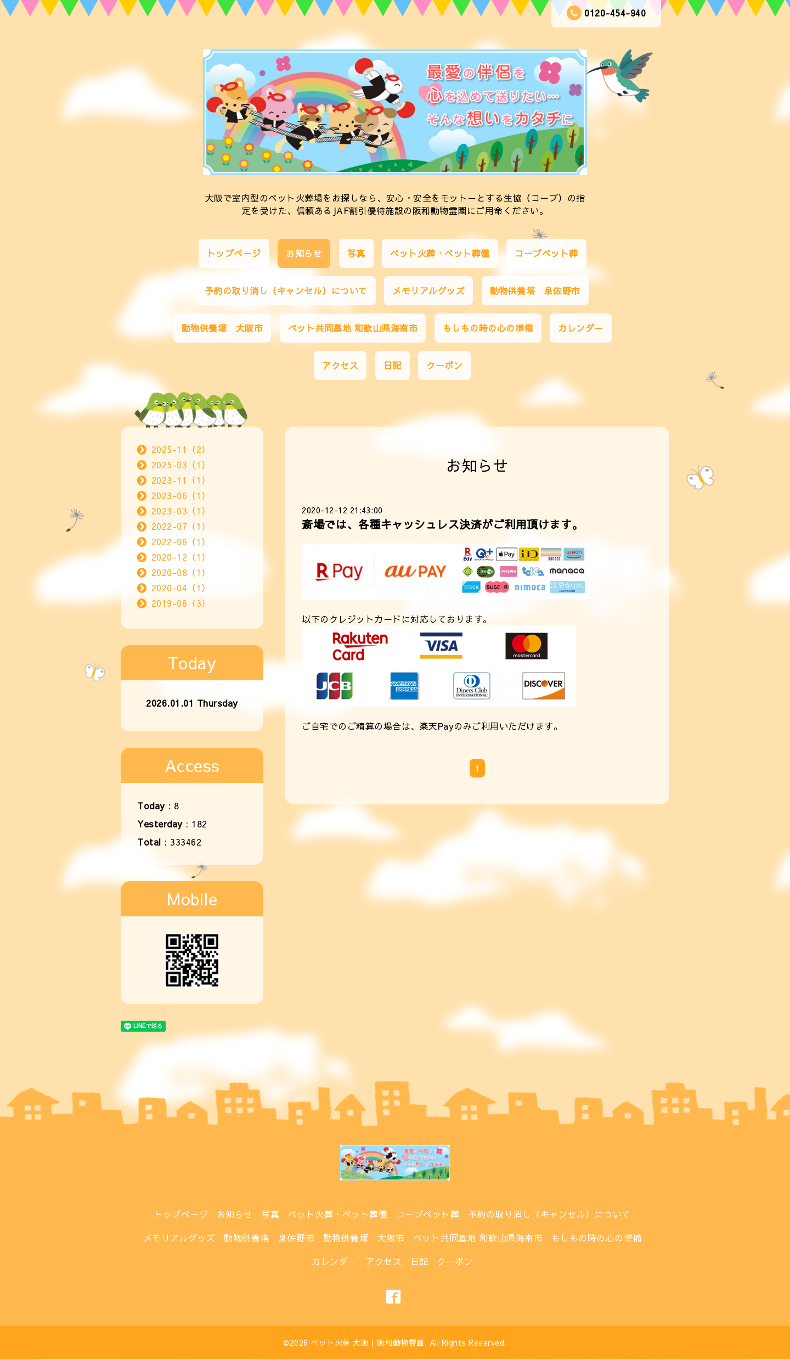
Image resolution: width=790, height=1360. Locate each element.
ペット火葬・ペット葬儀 (440, 253)
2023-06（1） (181, 495)
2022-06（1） (181, 541)
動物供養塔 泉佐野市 (535, 290)
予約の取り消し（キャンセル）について (286, 290)
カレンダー (580, 328)
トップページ (234, 253)
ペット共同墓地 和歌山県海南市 (353, 328)
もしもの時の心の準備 (488, 328)
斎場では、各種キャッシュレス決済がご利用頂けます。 (442, 524)
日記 (392, 365)
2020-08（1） (181, 572)
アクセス (340, 365)
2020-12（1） (181, 557)
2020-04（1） (181, 587)
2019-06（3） (181, 603)
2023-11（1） (181, 480)
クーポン (444, 365)
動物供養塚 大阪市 (222, 328)
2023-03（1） (181, 511)
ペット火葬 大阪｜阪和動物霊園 (368, 1342)
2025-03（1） (181, 464)
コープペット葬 (546, 253)
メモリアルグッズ (428, 290)
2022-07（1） (181, 526)
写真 (356, 253)
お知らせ (304, 253)
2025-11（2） (181, 449)
